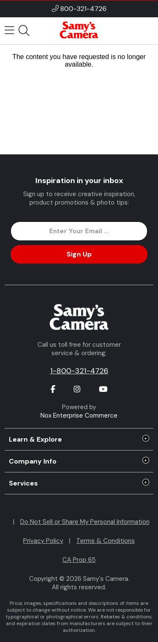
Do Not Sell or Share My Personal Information (85, 522)
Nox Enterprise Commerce (79, 415)
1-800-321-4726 (79, 371)
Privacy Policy (43, 541)
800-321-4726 (83, 8)
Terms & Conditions (105, 541)
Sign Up (79, 254)
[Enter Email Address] (79, 231)
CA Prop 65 (79, 560)
